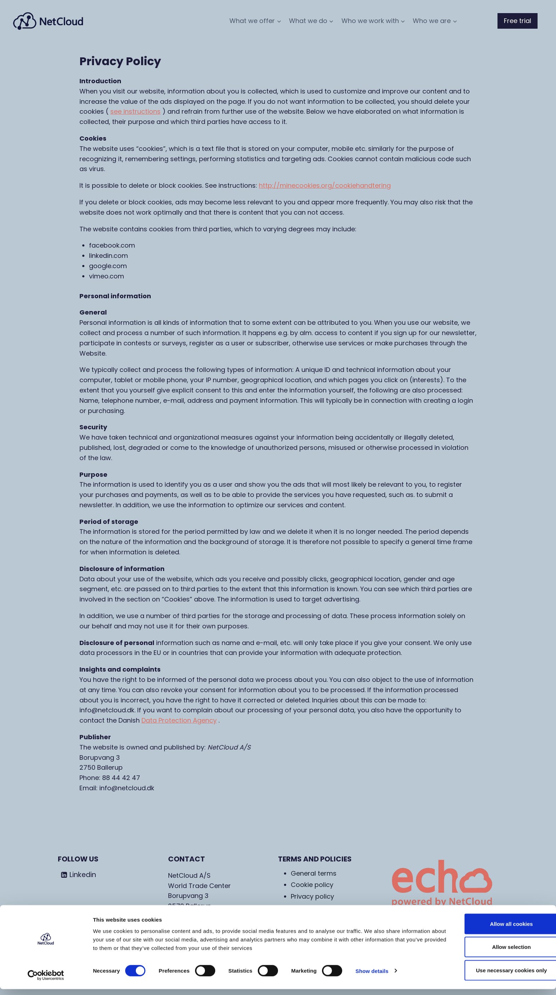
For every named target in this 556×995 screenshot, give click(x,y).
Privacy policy (312, 896)
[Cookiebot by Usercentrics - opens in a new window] (46, 981)
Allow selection (496, 953)
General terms (314, 873)
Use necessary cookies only (496, 976)
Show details (372, 977)
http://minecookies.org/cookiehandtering (325, 185)
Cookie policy (312, 884)
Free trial (517, 20)
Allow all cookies (497, 930)
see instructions (135, 111)
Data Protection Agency (179, 720)
